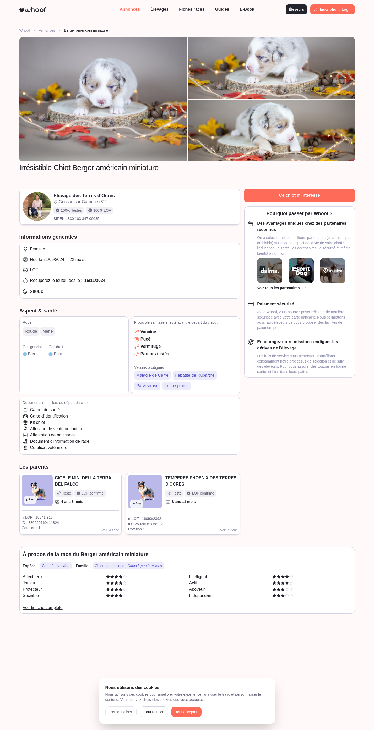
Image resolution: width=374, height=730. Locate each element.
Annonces (47, 30)
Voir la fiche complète (43, 607)
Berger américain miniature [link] (86, 30)
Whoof (24, 30)
